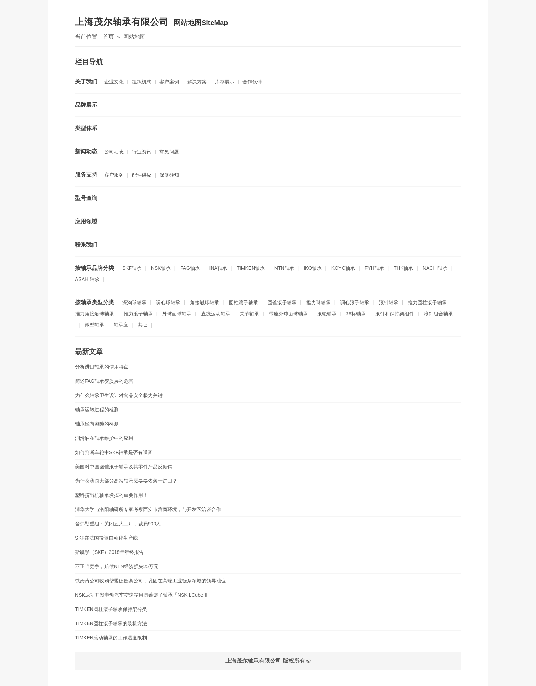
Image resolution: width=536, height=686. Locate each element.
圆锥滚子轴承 (282, 302)
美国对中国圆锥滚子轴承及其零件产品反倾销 (123, 466)
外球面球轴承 (176, 313)
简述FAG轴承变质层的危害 (104, 381)
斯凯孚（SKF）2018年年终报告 (109, 552)
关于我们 (86, 81)
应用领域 (86, 221)
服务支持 (86, 175)
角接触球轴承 (204, 302)
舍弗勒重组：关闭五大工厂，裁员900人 (118, 523)
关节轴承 (249, 313)
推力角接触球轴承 (94, 313)
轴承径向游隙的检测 (97, 424)
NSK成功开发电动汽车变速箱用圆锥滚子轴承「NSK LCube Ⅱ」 (143, 595)
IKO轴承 (313, 268)
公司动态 (114, 151)
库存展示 (224, 81)
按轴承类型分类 (94, 302)
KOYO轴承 (343, 268)
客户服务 (114, 175)
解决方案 (197, 81)
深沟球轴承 (134, 302)
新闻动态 (86, 151)
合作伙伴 (252, 81)
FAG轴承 (190, 268)
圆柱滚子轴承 (243, 302)
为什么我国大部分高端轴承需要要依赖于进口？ (126, 481)
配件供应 (141, 175)
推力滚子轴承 (138, 313)
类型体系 (86, 128)
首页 (108, 37)
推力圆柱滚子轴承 (427, 302)
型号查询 (86, 198)
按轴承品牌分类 (94, 268)
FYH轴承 (374, 268)
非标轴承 (356, 313)
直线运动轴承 (215, 313)
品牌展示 (86, 105)
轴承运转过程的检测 (97, 409)
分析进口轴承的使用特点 (102, 367)
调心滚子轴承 (354, 302)
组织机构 (141, 81)
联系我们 (86, 245)
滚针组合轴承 (438, 313)
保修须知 (169, 175)
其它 (143, 325)
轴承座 (121, 325)
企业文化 (114, 81)
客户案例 (169, 81)
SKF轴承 (131, 268)
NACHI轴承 (435, 268)
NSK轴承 (161, 268)
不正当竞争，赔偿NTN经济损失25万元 (116, 566)
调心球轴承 (168, 302)
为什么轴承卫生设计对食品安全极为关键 (119, 395)
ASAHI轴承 (87, 279)
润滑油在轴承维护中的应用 (104, 438)
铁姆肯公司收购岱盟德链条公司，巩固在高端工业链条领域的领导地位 (150, 580)
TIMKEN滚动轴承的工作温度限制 (111, 637)
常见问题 (169, 151)
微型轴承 (94, 325)
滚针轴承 (388, 302)
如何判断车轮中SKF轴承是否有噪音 (113, 452)
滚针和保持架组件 (394, 313)
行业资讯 (141, 151)
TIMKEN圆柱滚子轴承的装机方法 (111, 623)
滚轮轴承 (327, 313)
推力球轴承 (318, 302)
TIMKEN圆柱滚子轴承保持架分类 (111, 609)
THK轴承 (403, 268)
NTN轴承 (284, 268)
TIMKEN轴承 (251, 268)
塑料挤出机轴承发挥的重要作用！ (111, 495)
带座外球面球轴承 (288, 313)
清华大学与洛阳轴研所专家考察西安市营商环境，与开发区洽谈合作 (148, 509)
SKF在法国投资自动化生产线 (106, 538)
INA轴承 (218, 268)
